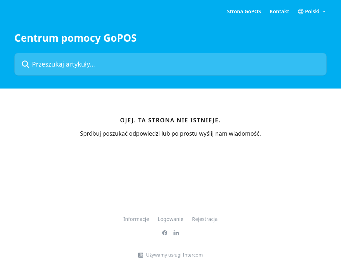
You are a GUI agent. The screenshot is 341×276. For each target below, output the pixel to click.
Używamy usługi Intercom (174, 255)
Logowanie (170, 219)
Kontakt (279, 11)
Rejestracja (205, 219)
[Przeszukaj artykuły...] (170, 64)
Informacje (136, 219)
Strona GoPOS (244, 11)
